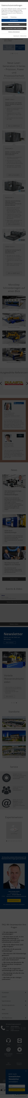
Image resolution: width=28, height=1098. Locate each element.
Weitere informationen (14, 32)
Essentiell (5, 17)
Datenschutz (23, 36)
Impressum (16, 36)
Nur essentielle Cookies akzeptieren (14, 28)
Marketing (13, 17)
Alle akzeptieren (14, 20)
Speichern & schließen (14, 24)
